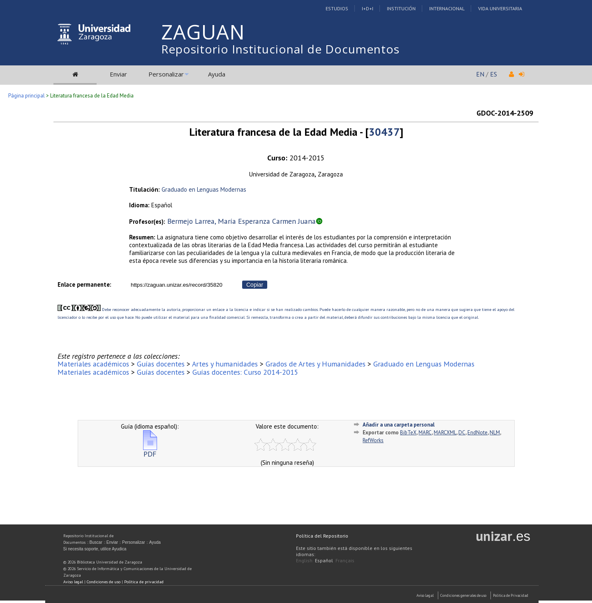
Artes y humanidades (225, 364)
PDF (150, 451)
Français (344, 560)
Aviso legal (73, 581)
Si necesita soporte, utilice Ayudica (95, 549)
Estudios (337, 8)
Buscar (96, 542)
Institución (401, 8)
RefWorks (373, 440)
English (304, 560)
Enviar (118, 74)
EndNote (477, 432)
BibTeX (408, 432)
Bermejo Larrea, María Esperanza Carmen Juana (241, 221)
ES (493, 74)
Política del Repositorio (322, 536)
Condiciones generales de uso (463, 595)
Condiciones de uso (103, 581)
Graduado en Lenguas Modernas (204, 189)
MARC (425, 432)
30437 (384, 132)
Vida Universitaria (500, 8)
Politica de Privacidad (510, 595)
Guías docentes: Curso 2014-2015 (245, 372)
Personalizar (166, 74)
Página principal (26, 95)
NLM (495, 432)
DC (461, 432)
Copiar (254, 284)
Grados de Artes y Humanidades (315, 364)
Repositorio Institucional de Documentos (280, 49)
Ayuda (216, 74)
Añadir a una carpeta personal (399, 424)
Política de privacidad (144, 581)
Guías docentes (161, 364)
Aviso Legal (425, 595)
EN (480, 74)
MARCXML (445, 432)
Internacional (447, 8)
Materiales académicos (93, 364)
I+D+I (367, 8)
